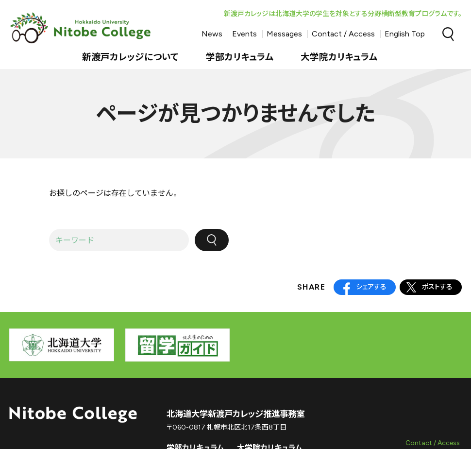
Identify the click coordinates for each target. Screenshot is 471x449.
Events (244, 33)
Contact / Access (343, 33)
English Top (405, 33)
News (212, 33)
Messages (284, 33)
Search (448, 34)
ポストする (437, 287)
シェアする (371, 287)
